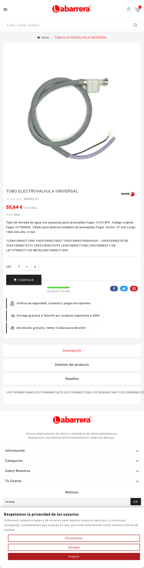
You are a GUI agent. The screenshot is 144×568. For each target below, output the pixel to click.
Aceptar (74, 556)
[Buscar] (66, 25)
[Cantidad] (19, 266)
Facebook (114, 288)
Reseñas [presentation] (72, 379)
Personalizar (74, 538)
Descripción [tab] (72, 350)
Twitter (124, 288)
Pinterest (134, 288)
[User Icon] (128, 9)
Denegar (74, 547)
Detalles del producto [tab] (72, 365)
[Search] (135, 25)
